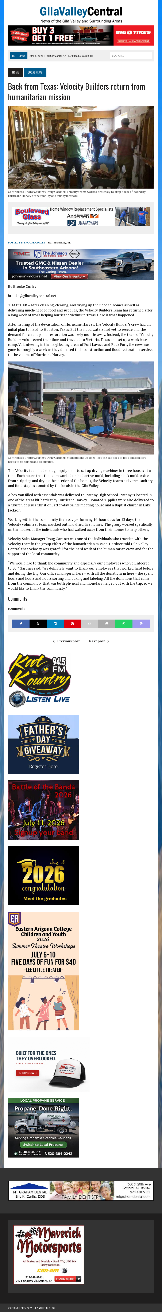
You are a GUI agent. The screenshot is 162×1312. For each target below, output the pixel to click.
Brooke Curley (34, 242)
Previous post (66, 641)
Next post (99, 641)
